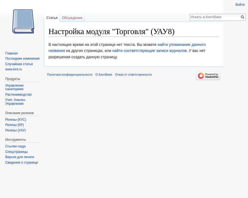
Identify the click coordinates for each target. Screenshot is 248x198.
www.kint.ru (13, 69)
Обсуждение (72, 18)
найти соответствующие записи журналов (149, 50)
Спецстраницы (16, 152)
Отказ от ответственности (133, 74)
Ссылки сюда (15, 146)
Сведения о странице (21, 162)
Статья (52, 18)
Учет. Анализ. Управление (15, 102)
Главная (11, 53)
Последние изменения (22, 59)
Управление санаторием (14, 87)
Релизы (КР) (14, 125)
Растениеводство (18, 95)
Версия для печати (19, 157)
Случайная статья (19, 64)
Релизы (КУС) (15, 120)
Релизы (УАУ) (15, 130)
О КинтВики (103, 74)
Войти (240, 5)
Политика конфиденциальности (69, 74)
